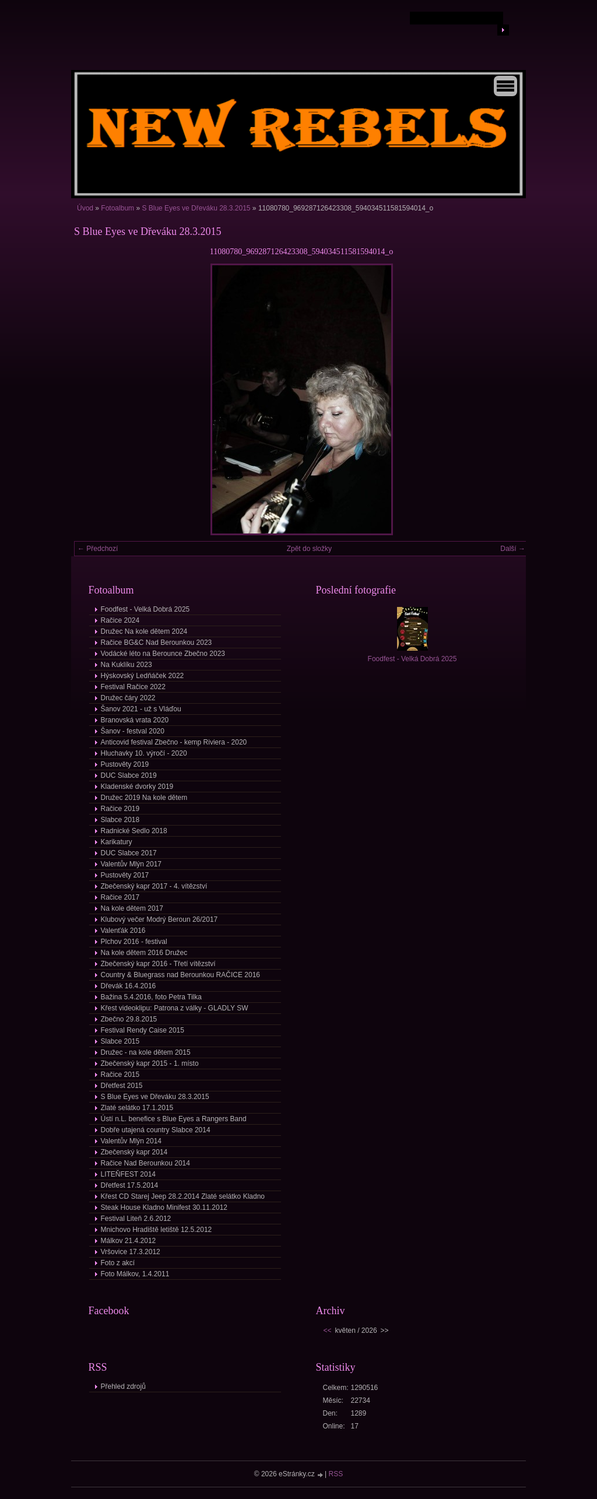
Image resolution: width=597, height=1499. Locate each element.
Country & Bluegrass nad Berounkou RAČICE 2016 (181, 975)
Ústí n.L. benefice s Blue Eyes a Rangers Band (174, 1119)
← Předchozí (98, 549)
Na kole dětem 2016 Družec (144, 953)
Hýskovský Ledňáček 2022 (142, 676)
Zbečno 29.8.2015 (129, 1019)
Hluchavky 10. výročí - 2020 (144, 753)
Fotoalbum (117, 208)
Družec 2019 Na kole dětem (144, 798)
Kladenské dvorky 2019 (137, 786)
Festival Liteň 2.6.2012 (136, 1218)
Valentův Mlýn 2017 (131, 864)
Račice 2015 (120, 1074)
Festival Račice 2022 (133, 687)
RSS (336, 1474)
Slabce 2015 (120, 1041)
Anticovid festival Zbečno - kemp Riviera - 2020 (174, 742)
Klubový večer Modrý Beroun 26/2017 (159, 919)
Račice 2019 (120, 809)
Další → (512, 549)
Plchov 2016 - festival (134, 942)
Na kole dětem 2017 (132, 908)
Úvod (85, 208)
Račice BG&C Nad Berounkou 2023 (156, 642)
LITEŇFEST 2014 (128, 1174)
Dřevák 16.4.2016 (128, 986)
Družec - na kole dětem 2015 (146, 1052)
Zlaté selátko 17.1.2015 (137, 1108)
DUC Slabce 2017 (129, 853)
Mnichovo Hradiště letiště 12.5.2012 (156, 1230)
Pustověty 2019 (125, 764)
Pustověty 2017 (125, 875)
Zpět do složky (309, 549)
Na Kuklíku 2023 (126, 665)
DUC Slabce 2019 (129, 775)
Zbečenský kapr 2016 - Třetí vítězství (158, 964)
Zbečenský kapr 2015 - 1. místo (150, 1063)
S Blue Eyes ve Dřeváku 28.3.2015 (196, 208)
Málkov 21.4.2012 (128, 1241)
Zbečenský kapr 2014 (134, 1152)
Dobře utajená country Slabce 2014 (155, 1130)
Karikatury (116, 842)
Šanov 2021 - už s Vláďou (141, 709)
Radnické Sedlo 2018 (134, 831)
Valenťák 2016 (123, 930)
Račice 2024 (120, 620)
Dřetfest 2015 (122, 1086)
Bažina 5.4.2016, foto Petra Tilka (151, 997)
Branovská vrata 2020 (135, 720)
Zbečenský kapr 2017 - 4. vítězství (154, 886)
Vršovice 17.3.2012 (130, 1252)
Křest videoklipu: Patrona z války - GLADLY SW (174, 1008)
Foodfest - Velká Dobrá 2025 (145, 609)
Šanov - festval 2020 (132, 731)
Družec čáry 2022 (128, 698)
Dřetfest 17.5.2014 (130, 1185)
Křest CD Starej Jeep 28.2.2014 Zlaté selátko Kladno (183, 1196)
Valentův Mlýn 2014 (131, 1141)
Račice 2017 (120, 897)
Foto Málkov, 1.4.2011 (135, 1274)
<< (328, 1330)
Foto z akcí (118, 1263)
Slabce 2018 (120, 820)
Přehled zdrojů (123, 1386)
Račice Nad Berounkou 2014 (145, 1163)
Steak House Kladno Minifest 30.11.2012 (164, 1207)
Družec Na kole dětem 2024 (144, 631)
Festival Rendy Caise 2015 (142, 1030)
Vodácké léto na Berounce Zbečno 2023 (163, 654)
